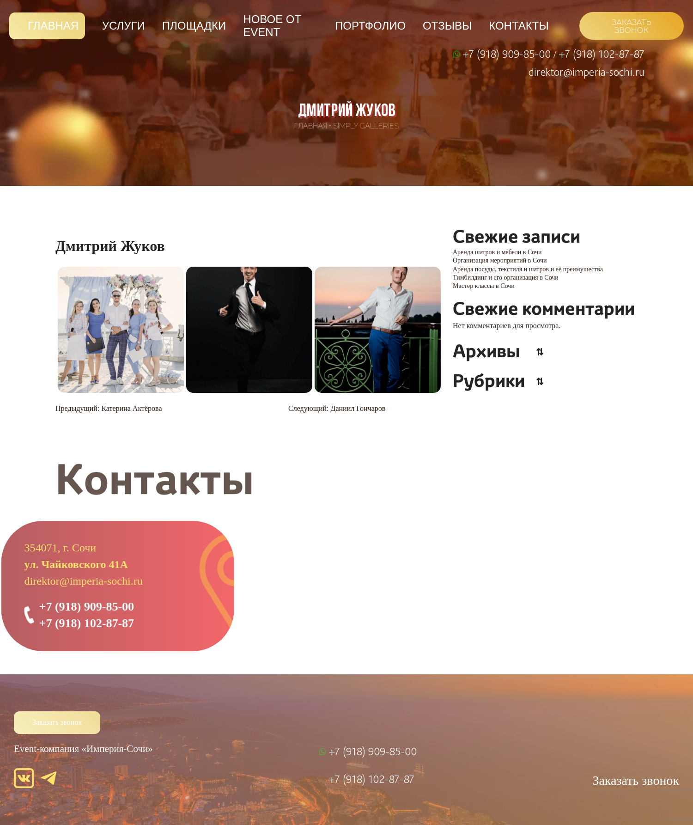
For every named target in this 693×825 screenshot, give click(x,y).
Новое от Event (272, 25)
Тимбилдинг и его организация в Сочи (506, 277)
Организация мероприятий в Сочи (500, 260)
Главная (53, 25)
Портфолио (370, 25)
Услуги (123, 25)
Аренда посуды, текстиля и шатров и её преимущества (528, 269)
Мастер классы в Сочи (484, 285)
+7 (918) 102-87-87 (601, 54)
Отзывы (447, 25)
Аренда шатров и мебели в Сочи (497, 252)
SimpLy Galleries (366, 126)
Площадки (194, 25)
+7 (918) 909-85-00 (507, 54)
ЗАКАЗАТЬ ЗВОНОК (631, 26)
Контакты (518, 25)
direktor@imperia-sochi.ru (586, 72)
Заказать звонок (57, 722)
